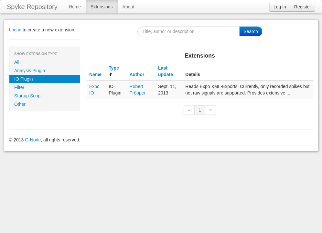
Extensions (102, 6)
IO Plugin (23, 79)
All (16, 62)
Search (250, 31)
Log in (15, 29)
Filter (19, 87)
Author (136, 74)
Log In (280, 6)
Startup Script (28, 95)
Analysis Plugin (29, 70)
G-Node (33, 139)
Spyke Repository (32, 6)
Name (95, 74)
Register (302, 6)
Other (20, 104)
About (128, 6)
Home (75, 6)
